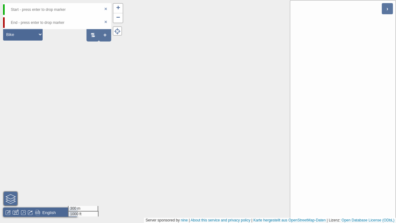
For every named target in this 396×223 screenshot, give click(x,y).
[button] (118, 8)
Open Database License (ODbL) (368, 220)
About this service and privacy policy (220, 220)
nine (184, 220)
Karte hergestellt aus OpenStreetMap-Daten (289, 220)
